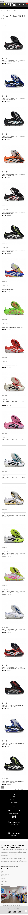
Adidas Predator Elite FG (11, 10)
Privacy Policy (3, 880)
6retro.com (3, 10)
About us (2, 871)
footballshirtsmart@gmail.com (9, 866)
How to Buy (3, 877)
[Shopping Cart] (26, 5)
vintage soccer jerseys (11, 903)
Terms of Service (4, 881)
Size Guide (3, 878)
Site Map (2, 883)
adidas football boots (11, 905)
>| (24, 787)
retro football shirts (19, 903)
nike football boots (18, 905)
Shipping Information (5, 874)
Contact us (3, 872)
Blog (2, 884)
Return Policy (3, 875)
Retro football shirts (17, 908)
